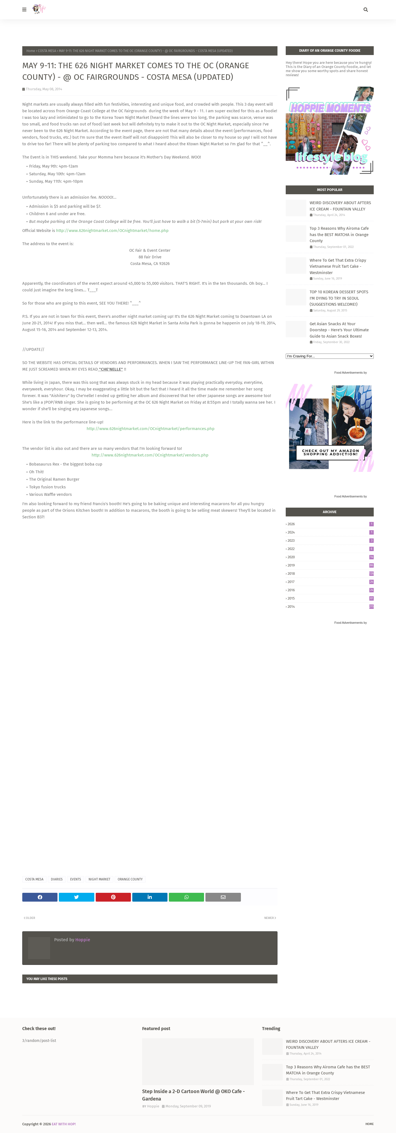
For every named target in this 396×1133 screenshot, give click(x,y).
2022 (331, 549)
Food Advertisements (348, 372)
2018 (331, 573)
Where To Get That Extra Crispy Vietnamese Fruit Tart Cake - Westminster (338, 266)
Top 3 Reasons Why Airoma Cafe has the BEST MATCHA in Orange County (339, 234)
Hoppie (82, 939)
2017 (331, 582)
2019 (331, 565)
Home (30, 51)
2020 (331, 557)
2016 (331, 590)
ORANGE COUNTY (130, 879)
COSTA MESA (47, 51)
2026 (331, 524)
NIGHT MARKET (99, 879)
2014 (331, 606)
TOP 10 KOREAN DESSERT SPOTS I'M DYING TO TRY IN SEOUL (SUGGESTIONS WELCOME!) (339, 298)
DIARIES (57, 879)
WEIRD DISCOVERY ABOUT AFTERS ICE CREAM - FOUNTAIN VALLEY (340, 206)
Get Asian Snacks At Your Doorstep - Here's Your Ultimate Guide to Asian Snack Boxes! (339, 330)
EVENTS (75, 879)
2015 (331, 598)
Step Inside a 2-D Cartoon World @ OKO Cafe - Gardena (193, 1095)
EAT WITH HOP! (64, 1124)
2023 (331, 540)
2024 (331, 532)
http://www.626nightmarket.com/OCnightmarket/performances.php (151, 428)
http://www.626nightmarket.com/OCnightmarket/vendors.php (150, 455)
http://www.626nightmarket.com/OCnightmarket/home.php (112, 230)
